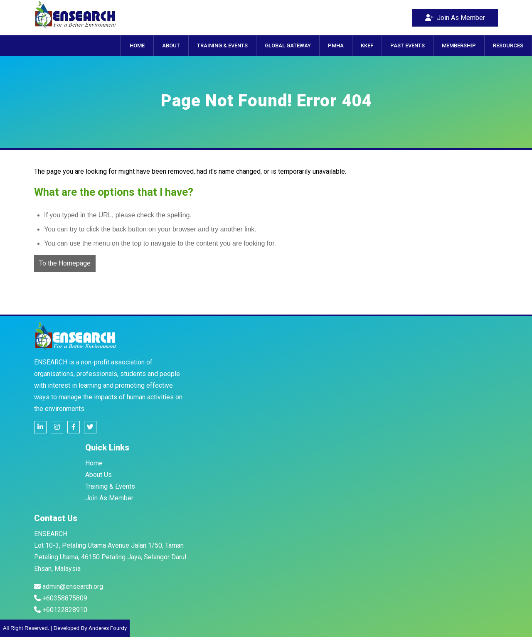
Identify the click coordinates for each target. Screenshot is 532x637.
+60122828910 (60, 610)
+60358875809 (60, 598)
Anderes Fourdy (108, 628)
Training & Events (110, 486)
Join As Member (455, 18)
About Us (98, 475)
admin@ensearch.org (68, 586)
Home (94, 463)
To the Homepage (65, 263)
